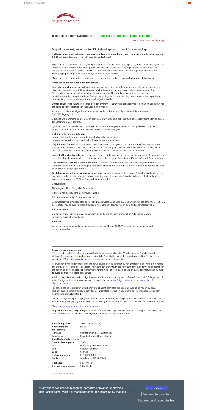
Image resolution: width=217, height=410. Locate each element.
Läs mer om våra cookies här (156, 400)
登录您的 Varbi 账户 (34, 3)
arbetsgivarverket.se (77, 259)
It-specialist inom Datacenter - (102, 35)
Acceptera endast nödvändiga (156, 394)
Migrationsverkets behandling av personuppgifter (77, 306)
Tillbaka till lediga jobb (63, 373)
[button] (190, 3)
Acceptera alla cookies (156, 388)
